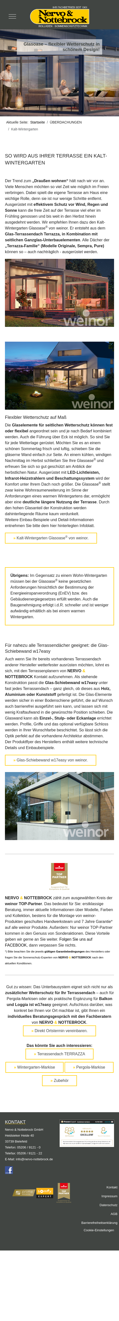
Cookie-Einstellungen (99, 1230)
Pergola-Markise (89, 1067)
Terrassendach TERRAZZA (59, 1054)
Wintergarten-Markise (34, 1067)
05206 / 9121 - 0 (29, 1147)
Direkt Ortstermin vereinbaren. (59, 1031)
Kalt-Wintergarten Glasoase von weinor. (51, 537)
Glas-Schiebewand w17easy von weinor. (50, 760)
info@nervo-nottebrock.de (34, 1159)
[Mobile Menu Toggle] (12, 16)
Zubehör (59, 1080)
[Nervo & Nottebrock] (59, 16)
